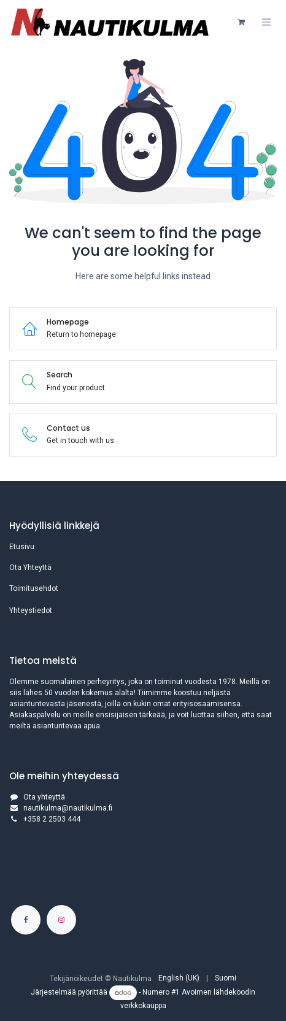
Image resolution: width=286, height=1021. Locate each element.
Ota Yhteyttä (30, 567)
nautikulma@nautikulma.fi (67, 808)
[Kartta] (143, 868)
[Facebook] (26, 919)
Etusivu (21, 546)
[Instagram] (61, 919)
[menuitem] (178, 978)
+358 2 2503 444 (51, 819)
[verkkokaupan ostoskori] (241, 22)
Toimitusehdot (33, 588)
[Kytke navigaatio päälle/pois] (266, 22)
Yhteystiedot (30, 610)
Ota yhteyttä (44, 797)
